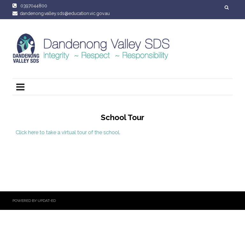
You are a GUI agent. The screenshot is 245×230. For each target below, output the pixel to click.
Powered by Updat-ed (34, 200)
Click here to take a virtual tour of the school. (68, 132)
